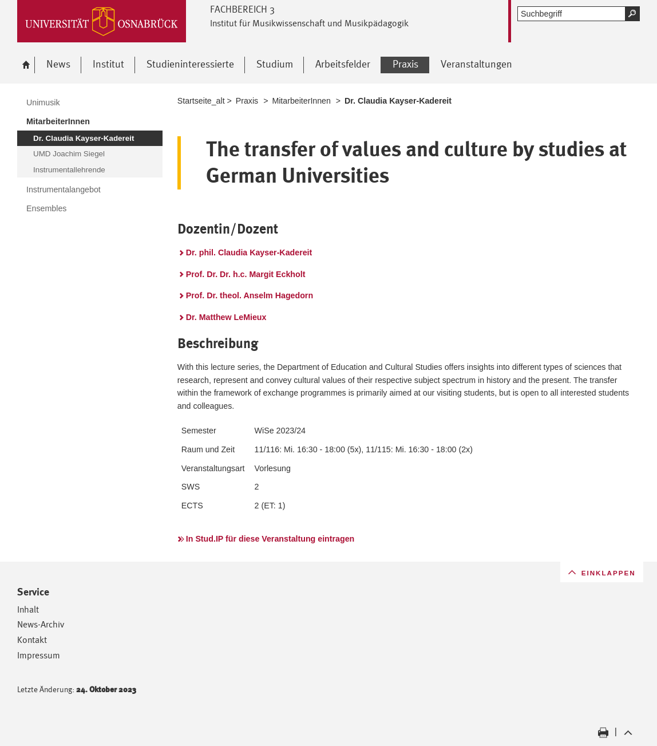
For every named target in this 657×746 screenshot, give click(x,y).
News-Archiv (40, 624)
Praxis (247, 100)
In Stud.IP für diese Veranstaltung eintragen (270, 538)
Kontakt (32, 639)
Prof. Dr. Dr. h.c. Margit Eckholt (246, 274)
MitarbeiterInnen (301, 100)
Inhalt (28, 609)
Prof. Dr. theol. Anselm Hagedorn (249, 295)
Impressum (38, 655)
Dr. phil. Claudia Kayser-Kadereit (249, 252)
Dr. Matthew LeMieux (226, 317)
